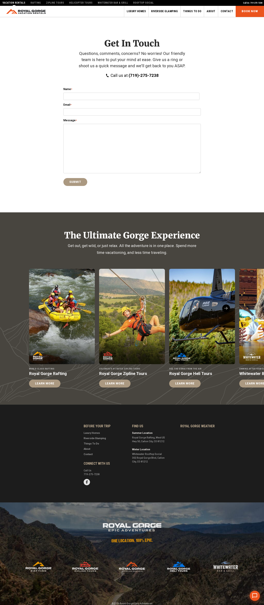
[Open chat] (255, 596)
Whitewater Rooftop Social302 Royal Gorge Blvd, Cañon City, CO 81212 (148, 458)
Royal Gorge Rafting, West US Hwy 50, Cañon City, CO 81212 (148, 439)
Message (70, 120)
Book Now (250, 11)
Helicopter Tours (81, 3)
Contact (88, 454)
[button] (226, 308)
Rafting (36, 3)
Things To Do (91, 443)
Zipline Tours (55, 3)
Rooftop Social (144, 3)
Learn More (44, 383)
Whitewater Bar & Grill (113, 3)
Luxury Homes (92, 433)
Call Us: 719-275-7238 (252, 3)
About (87, 449)
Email (67, 105)
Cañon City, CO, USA (197, 444)
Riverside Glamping (95, 438)
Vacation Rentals (14, 3)
